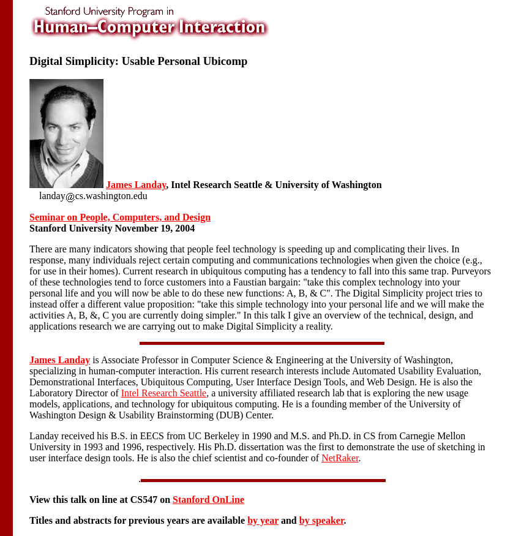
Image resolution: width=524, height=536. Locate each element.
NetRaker (339, 458)
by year (263, 520)
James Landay (136, 184)
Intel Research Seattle (164, 393)
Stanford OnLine (208, 499)
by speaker (321, 520)
